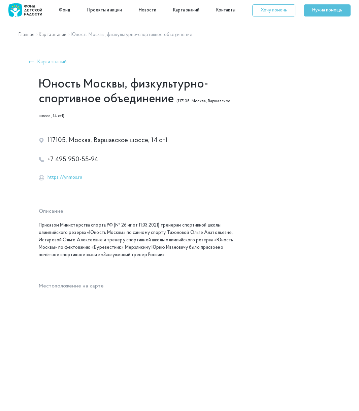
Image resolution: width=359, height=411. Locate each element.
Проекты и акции (104, 10)
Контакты (225, 10)
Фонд (64, 10)
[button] (273, 10)
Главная (26, 34)
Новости (147, 10)
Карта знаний (186, 10)
